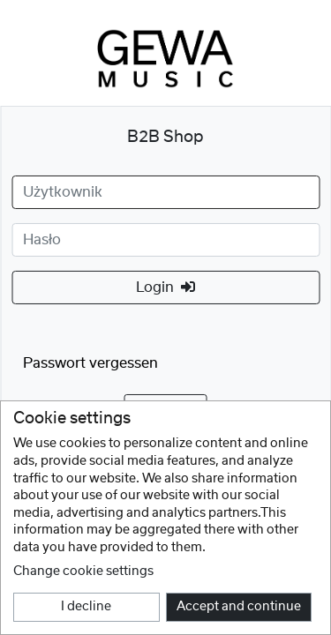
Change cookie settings (83, 571)
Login (165, 287)
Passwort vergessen (90, 363)
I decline (86, 607)
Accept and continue (239, 607)
